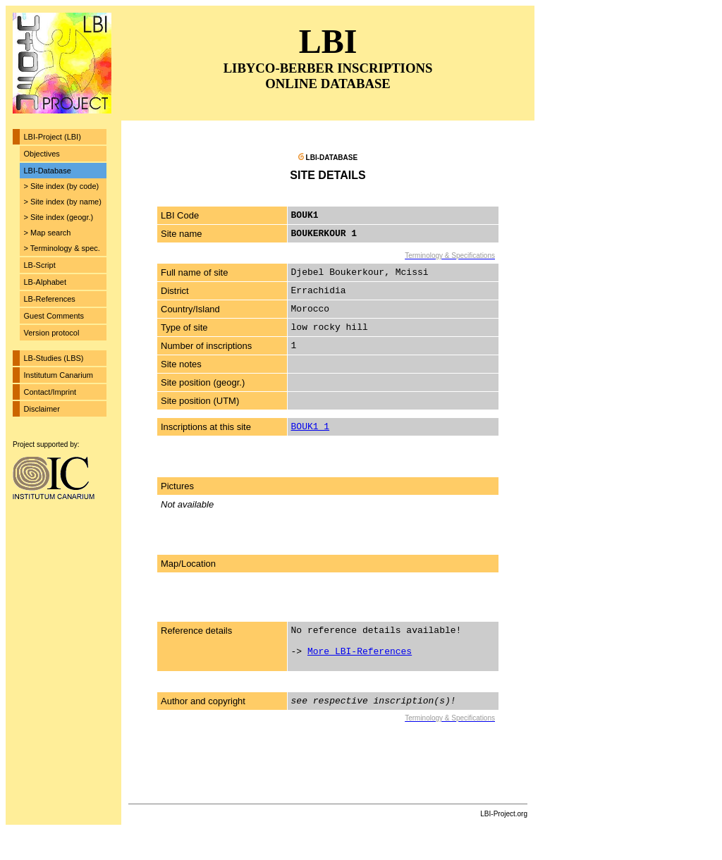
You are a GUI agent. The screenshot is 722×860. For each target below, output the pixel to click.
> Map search (47, 232)
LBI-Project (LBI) (52, 137)
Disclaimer (42, 409)
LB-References (49, 299)
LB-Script (40, 265)
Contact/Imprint (50, 392)
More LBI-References (359, 651)
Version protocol (52, 332)
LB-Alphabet (45, 282)
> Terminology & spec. (62, 248)
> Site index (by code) (61, 186)
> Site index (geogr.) (59, 217)
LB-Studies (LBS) (54, 358)
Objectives (42, 153)
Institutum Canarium (58, 375)
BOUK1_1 (310, 427)
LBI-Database (47, 170)
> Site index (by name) (63, 201)
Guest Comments (54, 316)
